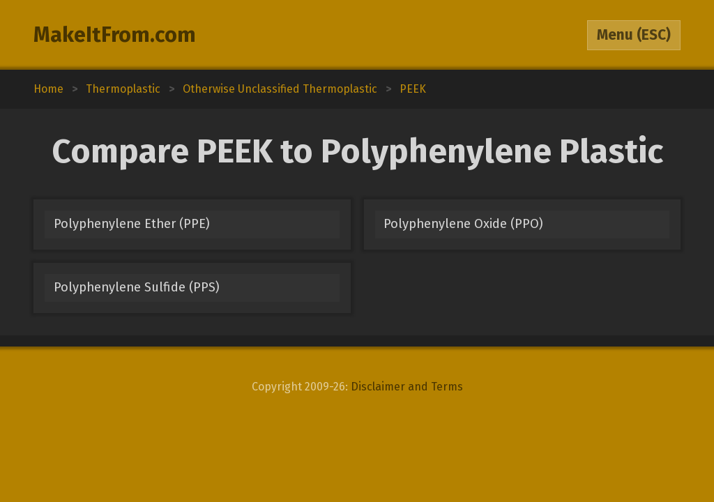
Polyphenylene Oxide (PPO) (463, 223)
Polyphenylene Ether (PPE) (132, 223)
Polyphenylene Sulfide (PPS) (137, 287)
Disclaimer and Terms (407, 386)
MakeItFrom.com (114, 34)
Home (48, 89)
